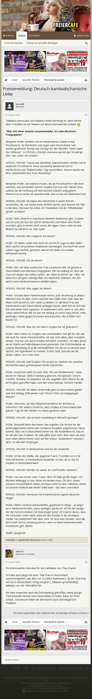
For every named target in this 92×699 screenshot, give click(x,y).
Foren (21, 35)
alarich (20, 551)
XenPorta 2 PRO (30, 688)
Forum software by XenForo (31, 677)
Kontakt (16, 668)
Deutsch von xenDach (66, 679)
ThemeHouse (64, 683)
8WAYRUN (64, 688)
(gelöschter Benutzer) (29, 540)
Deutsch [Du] (11, 659)
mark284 (10, 540)
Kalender (34, 35)
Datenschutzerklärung (71, 668)
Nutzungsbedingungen (43, 668)
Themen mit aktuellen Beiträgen (41, 43)
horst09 (20, 104)
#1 (86, 115)
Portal (10, 35)
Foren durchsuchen (14, 43)
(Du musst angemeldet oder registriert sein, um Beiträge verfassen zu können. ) (51, 613)
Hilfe (25, 668)
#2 (86, 562)
